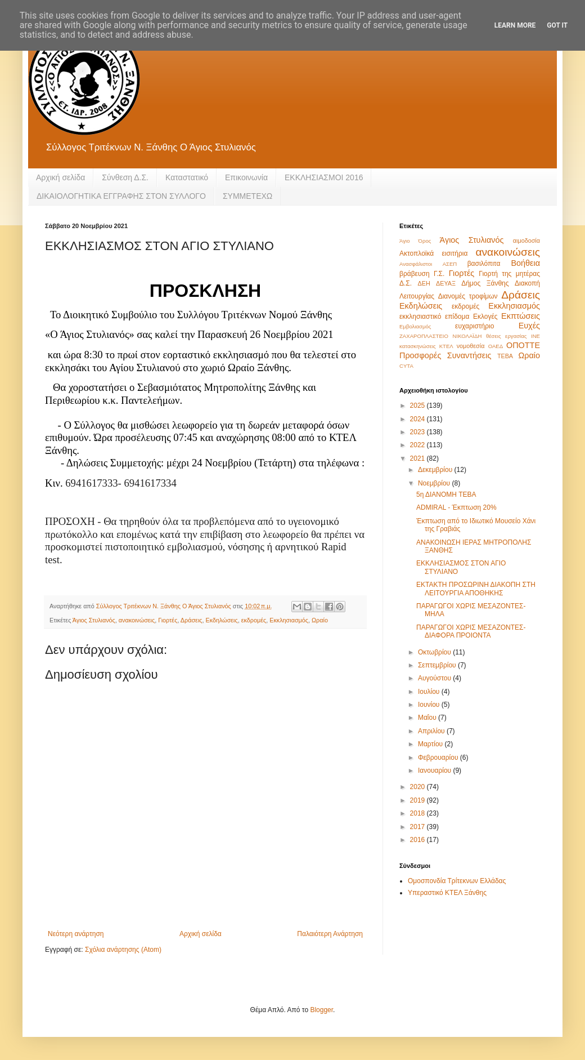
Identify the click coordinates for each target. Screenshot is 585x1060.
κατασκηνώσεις (417, 346)
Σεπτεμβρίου (438, 665)
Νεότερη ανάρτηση (76, 934)
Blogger (321, 1010)
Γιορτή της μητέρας (509, 274)
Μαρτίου (431, 744)
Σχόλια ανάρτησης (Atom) (123, 950)
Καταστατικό (186, 177)
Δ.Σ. (405, 283)
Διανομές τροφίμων (468, 296)
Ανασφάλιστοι (415, 264)
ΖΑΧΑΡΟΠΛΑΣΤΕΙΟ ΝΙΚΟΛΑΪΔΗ (440, 336)
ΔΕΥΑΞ (446, 283)
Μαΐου (428, 717)
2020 (418, 787)
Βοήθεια (525, 263)
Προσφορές (420, 355)
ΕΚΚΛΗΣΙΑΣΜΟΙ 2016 (324, 177)
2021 (418, 458)
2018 (418, 813)
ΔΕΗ (424, 283)
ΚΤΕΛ (446, 346)
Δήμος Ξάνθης (484, 283)
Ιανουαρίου (435, 770)
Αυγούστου (435, 678)
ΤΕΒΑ (505, 356)
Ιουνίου (430, 705)
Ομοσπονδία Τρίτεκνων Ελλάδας (457, 881)
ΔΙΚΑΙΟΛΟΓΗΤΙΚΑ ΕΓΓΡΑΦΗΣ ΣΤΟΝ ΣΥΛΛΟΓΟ (121, 196)
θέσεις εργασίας (506, 336)
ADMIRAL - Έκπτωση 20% (456, 507)
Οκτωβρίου (435, 652)
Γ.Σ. (439, 274)
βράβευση (414, 274)
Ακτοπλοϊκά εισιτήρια (433, 253)
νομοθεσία (471, 345)
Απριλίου (432, 731)
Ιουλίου (430, 692)
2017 (418, 827)
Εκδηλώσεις (222, 620)
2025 (418, 405)
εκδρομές (253, 620)
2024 (418, 419)
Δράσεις (191, 620)
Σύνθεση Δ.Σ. (125, 177)
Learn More (515, 25)
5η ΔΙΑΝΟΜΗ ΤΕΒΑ (446, 494)
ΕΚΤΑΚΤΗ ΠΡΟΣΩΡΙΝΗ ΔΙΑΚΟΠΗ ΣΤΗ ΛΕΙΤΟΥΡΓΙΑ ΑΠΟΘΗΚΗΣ (476, 588)
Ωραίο (320, 620)
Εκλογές (485, 316)
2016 (418, 840)
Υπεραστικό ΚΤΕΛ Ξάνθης (447, 893)
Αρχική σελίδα (60, 177)
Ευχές (529, 325)
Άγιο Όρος (415, 241)
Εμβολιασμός (415, 326)
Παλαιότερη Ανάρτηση (330, 934)
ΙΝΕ (535, 336)
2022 (418, 445)
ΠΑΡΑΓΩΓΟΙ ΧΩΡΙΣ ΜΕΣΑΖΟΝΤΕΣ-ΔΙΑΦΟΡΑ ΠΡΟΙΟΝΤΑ (471, 631)
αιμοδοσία (526, 240)
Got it (557, 25)
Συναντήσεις (469, 355)
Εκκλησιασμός (288, 620)
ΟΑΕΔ (495, 346)
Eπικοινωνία (246, 177)
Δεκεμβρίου (436, 470)
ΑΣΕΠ (450, 264)
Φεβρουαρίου (439, 757)
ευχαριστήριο (474, 326)
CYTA (406, 366)
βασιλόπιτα (484, 264)
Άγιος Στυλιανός (94, 620)
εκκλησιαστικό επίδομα (434, 316)
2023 (418, 432)
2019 (418, 800)
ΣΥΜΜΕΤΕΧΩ (247, 196)
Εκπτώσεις (520, 315)
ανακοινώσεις (137, 620)
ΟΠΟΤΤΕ (523, 345)
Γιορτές (167, 620)
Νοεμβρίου (435, 483)
